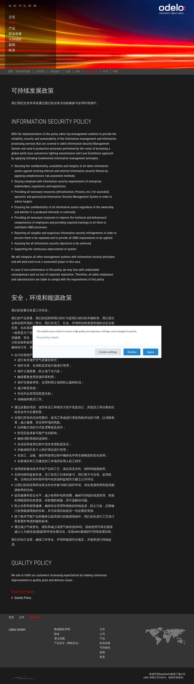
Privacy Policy (43, 337)
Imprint (55, 337)
